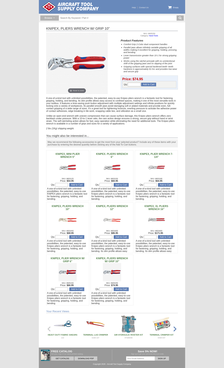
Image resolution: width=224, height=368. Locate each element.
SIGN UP (162, 358)
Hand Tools (153, 36)
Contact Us (144, 7)
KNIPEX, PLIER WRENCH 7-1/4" (156, 155)
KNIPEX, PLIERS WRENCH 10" (68, 208)
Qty (132, 84)
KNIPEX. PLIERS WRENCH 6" (112, 155)
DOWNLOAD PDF (86, 358)
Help (134, 7)
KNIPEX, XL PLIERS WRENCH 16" (156, 208)
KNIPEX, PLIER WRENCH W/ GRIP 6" (68, 260)
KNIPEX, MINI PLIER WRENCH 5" (68, 155)
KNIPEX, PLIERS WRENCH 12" (112, 208)
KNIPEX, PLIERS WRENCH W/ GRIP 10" (112, 260)
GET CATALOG (62, 358)
